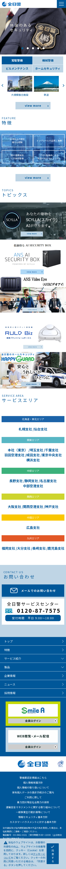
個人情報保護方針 (33, 782)
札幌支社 (25, 429)
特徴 (7, 650)
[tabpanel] (33, 31)
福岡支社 (8, 548)
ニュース (9, 684)
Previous (4, 88)
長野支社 (16, 480)
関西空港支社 (33, 506)
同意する (52, 854)
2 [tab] (28, 48)
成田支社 (33, 454)
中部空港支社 (33, 485)
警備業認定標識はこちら (33, 777)
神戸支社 (51, 506)
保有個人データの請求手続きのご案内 (33, 792)
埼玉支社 (36, 450)
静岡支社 (31, 480)
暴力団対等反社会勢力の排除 (33, 802)
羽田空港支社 (14, 454)
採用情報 (9, 693)
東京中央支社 (52, 454)
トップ (8, 641)
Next (62, 88)
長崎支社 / (40, 548)
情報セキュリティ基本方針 (33, 817)
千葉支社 (51, 450)
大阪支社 (14, 506)
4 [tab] (38, 48)
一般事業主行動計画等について (33, 812)
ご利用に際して (33, 797)
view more (33, 105)
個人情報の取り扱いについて (33, 787)
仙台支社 (40, 429)
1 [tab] (22, 48)
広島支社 (33, 527)
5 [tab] (43, 48)
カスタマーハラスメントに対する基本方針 (33, 822)
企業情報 (9, 676)
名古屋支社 (48, 480)
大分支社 (23, 548)
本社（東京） (18, 450)
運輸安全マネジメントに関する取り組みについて (33, 807)
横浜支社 (33, 460)
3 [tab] (33, 48)
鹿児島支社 (56, 548)
